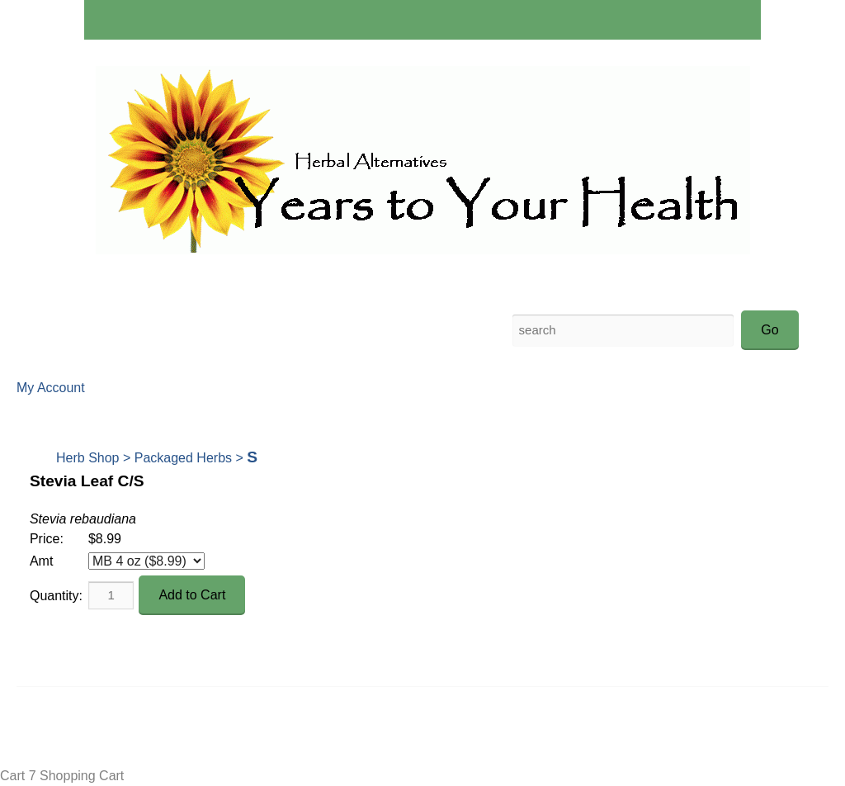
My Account (51, 388)
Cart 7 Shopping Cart (62, 776)
